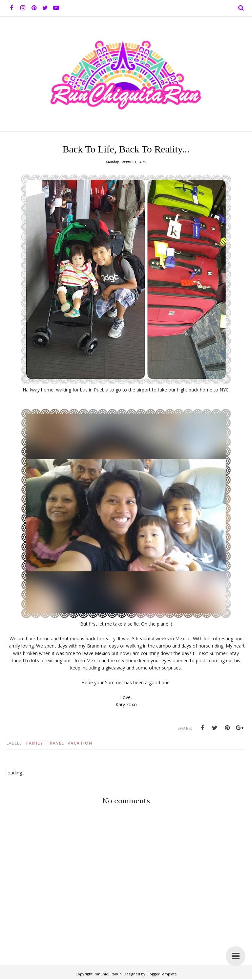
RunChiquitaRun (108, 973)
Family (34, 743)
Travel (55, 743)
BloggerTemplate (161, 973)
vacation (80, 743)
